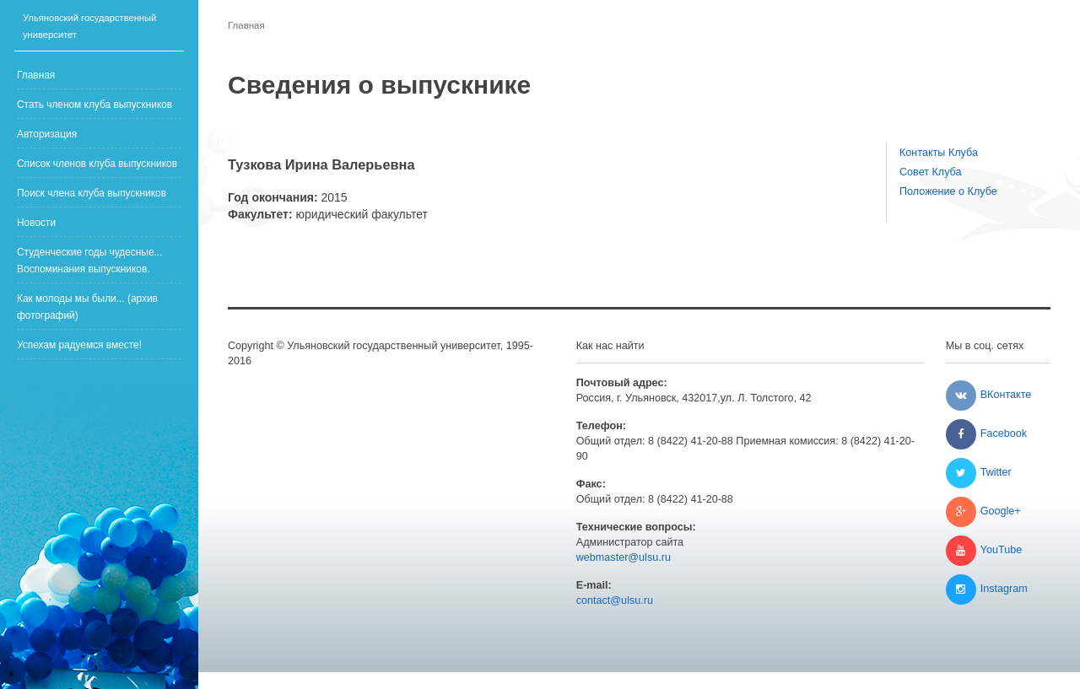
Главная (36, 75)
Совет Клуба (930, 172)
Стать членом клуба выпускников (94, 104)
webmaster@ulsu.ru (623, 557)
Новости (36, 223)
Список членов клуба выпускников (97, 164)
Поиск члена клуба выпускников (91, 193)
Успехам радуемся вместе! (79, 345)
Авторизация (47, 134)
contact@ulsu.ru (614, 600)
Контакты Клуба (938, 153)
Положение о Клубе (948, 191)
